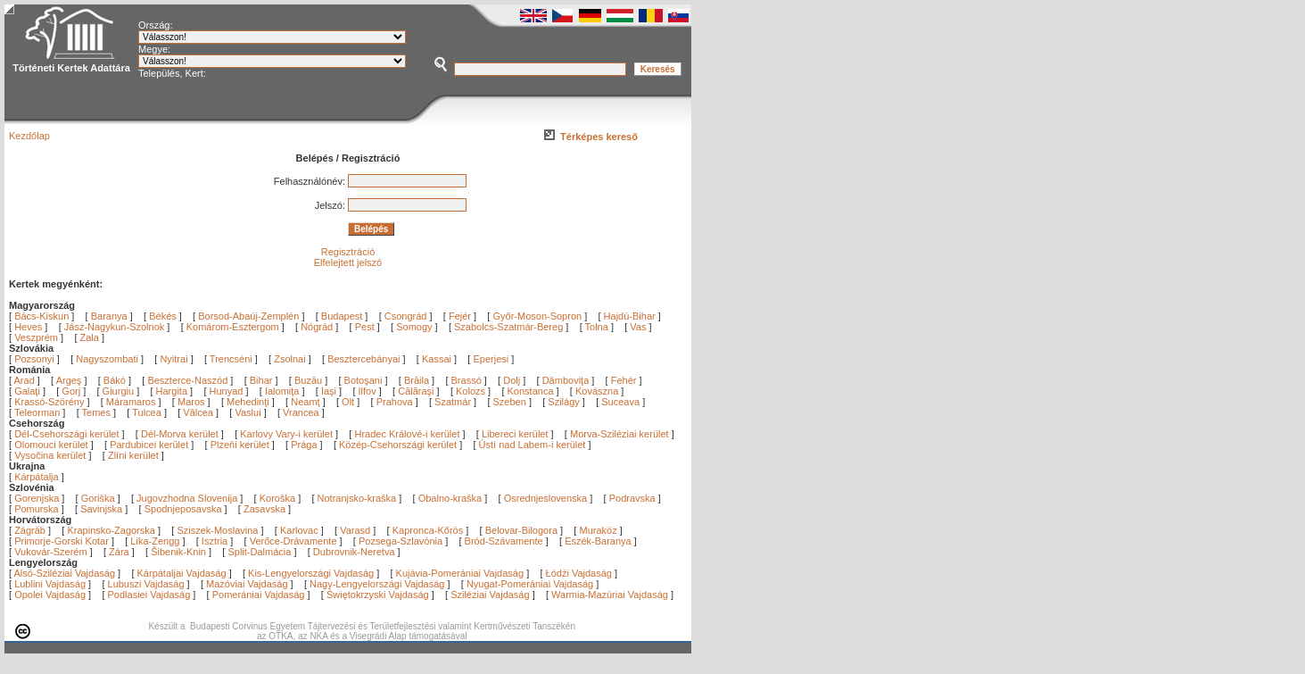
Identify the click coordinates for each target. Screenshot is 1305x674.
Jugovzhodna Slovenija (186, 498)
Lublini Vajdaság (50, 583)
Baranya (109, 316)
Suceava (621, 401)
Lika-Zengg (154, 541)
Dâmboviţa (567, 380)
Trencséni (231, 359)
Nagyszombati (107, 359)
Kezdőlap (29, 135)
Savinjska (101, 508)
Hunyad (228, 391)
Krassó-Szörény (50, 401)
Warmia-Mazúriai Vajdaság (609, 594)
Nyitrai (173, 359)
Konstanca (532, 391)
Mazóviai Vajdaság (247, 583)
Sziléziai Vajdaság (489, 594)
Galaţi (28, 391)
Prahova (396, 401)
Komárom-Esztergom (232, 326)
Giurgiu (120, 391)
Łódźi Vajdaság (579, 573)
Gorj (72, 391)
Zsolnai (289, 359)
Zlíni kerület (133, 455)
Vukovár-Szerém (50, 551)
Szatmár (454, 401)
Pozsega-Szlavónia (400, 541)
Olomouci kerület (51, 444)
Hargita (173, 391)
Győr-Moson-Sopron (537, 316)
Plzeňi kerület (240, 444)
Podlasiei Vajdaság (149, 594)
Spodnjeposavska (183, 508)
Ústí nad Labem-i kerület (532, 444)
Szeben (511, 401)
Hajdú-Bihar (630, 316)
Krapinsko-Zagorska (110, 530)
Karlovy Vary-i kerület (286, 434)
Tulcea (148, 412)
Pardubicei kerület (149, 444)
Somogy (414, 326)
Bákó (115, 380)
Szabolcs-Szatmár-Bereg (508, 326)
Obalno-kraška (450, 498)
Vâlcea (199, 412)
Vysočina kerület (50, 455)
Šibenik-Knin (178, 551)
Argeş (70, 380)
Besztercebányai (363, 359)
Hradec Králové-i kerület (406, 434)
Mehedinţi (249, 401)
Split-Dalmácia (259, 551)
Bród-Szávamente (504, 541)
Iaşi (330, 391)
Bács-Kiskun (41, 316)
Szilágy (565, 401)
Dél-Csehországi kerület (66, 434)
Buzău (309, 380)
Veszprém (36, 337)
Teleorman (38, 412)
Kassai (436, 359)
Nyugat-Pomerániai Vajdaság (530, 583)
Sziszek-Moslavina (217, 530)
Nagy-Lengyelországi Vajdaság (377, 583)
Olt (349, 401)
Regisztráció (348, 251)
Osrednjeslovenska (546, 498)
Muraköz (597, 530)
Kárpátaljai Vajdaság (182, 573)
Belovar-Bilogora (521, 530)
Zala (89, 337)
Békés (163, 316)
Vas (638, 326)
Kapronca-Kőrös (428, 530)
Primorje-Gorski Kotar (61, 541)
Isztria (214, 541)
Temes (97, 412)
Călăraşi (417, 391)
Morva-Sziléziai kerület (619, 434)
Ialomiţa (283, 391)
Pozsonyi (35, 359)
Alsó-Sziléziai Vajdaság (65, 573)
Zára (119, 551)
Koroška (277, 498)
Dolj (513, 380)
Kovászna (598, 391)
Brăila (418, 380)
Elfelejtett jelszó (348, 262)
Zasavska (264, 508)
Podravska (632, 498)
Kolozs (472, 391)
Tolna (596, 326)
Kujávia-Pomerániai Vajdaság (460, 573)
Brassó (467, 380)
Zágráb (31, 530)
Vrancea (302, 412)
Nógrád (317, 326)
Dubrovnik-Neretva (354, 551)
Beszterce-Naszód (188, 380)
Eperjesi (490, 359)
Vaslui (249, 412)
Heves (28, 326)
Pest (365, 326)
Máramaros (132, 401)
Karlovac (299, 530)
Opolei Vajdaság (50, 594)
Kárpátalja (36, 476)
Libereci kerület (515, 434)
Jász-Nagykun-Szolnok (114, 326)
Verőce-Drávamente (293, 541)
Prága (304, 444)
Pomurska (38, 508)
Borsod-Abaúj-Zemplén (248, 316)
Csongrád (405, 316)
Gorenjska (36, 498)
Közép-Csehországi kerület (398, 444)
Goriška (98, 498)
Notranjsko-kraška (357, 498)
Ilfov (369, 391)
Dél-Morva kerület (180, 434)
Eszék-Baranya (598, 541)
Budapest (341, 316)
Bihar (263, 380)
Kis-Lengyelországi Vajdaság (311, 573)
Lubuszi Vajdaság (146, 583)
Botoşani (364, 380)
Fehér (625, 380)
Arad (25, 380)
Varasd (355, 530)
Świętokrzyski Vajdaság (377, 594)
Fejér (460, 316)
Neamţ (306, 401)
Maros (193, 401)
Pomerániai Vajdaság (258, 594)
